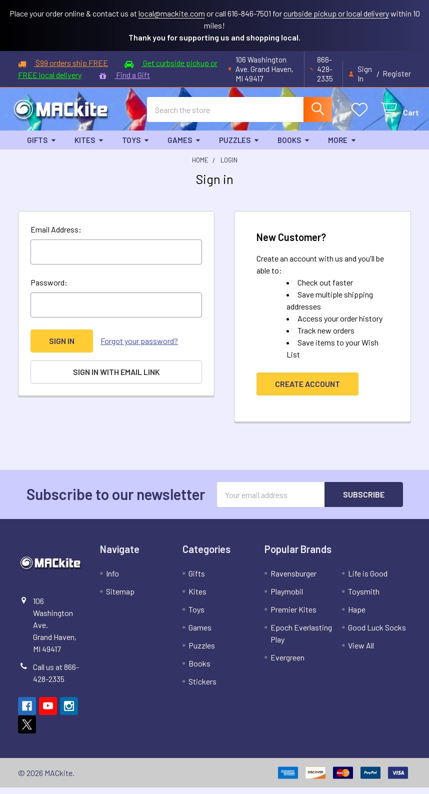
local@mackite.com (171, 13)
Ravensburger (293, 579)
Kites (89, 146)
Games (184, 146)
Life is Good (368, 579)
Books (294, 146)
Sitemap (120, 597)
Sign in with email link (116, 378)
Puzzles (239, 146)
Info (112, 579)
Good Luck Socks (377, 633)
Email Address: (56, 235)
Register (396, 73)
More (342, 146)
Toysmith (364, 597)
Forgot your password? (139, 347)
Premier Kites (293, 615)
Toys (136, 146)
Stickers (202, 687)
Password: (49, 289)
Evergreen (287, 663)
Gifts (41, 146)
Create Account (307, 390)
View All (361, 651)
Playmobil (286, 597)
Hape (357, 615)
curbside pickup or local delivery (336, 13)
